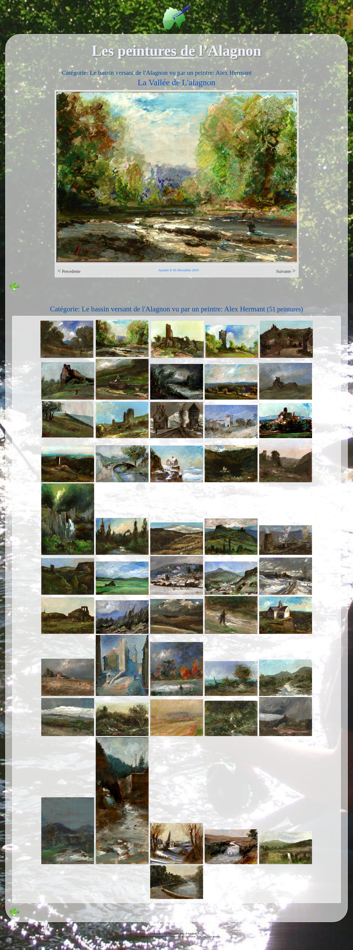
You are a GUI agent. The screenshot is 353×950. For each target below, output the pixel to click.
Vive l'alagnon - (142, 936)
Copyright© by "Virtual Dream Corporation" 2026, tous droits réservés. (188, 936)
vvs (151, 936)
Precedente (69, 271)
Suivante (286, 271)
